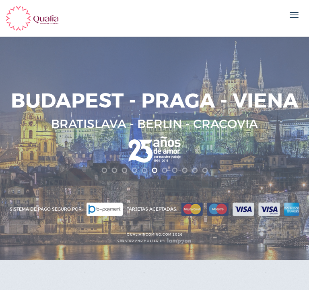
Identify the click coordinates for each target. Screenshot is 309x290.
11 (205, 170)
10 (195, 170)
